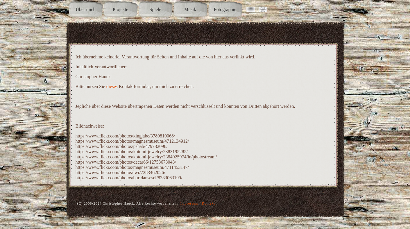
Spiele (155, 9)
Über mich (86, 9)
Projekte (120, 9)
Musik (190, 9)
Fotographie (225, 9)
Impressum (189, 203)
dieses (112, 86)
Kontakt (208, 203)
